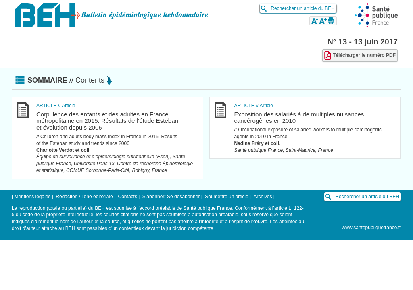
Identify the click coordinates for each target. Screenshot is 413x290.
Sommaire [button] (69, 80)
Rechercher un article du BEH (303, 8)
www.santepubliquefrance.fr (371, 227)
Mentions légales (32, 196)
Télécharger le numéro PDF (360, 55)
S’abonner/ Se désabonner (171, 196)
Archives (262, 196)
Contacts (127, 196)
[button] (314, 20)
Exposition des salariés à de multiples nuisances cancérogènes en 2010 (299, 117)
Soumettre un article (226, 196)
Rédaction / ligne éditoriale (84, 196)
